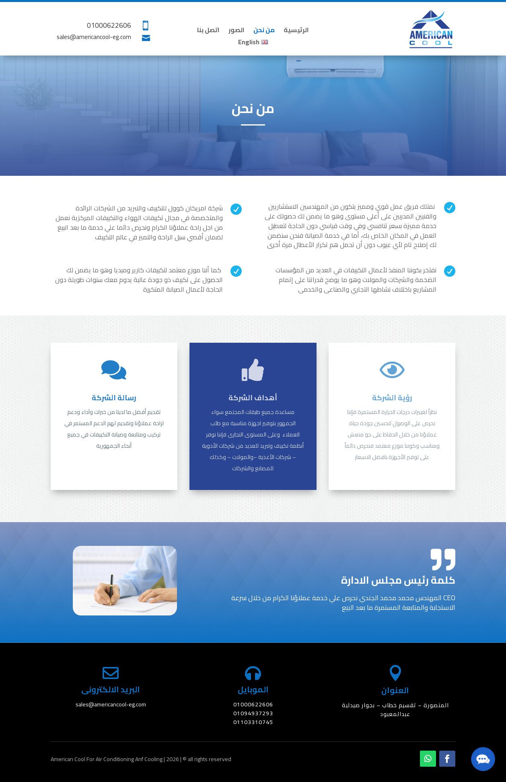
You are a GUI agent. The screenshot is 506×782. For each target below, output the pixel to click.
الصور (236, 31)
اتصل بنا (208, 31)
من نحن (264, 31)
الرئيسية (296, 31)
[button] (483, 759)
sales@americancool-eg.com (94, 37)
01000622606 (109, 25)
